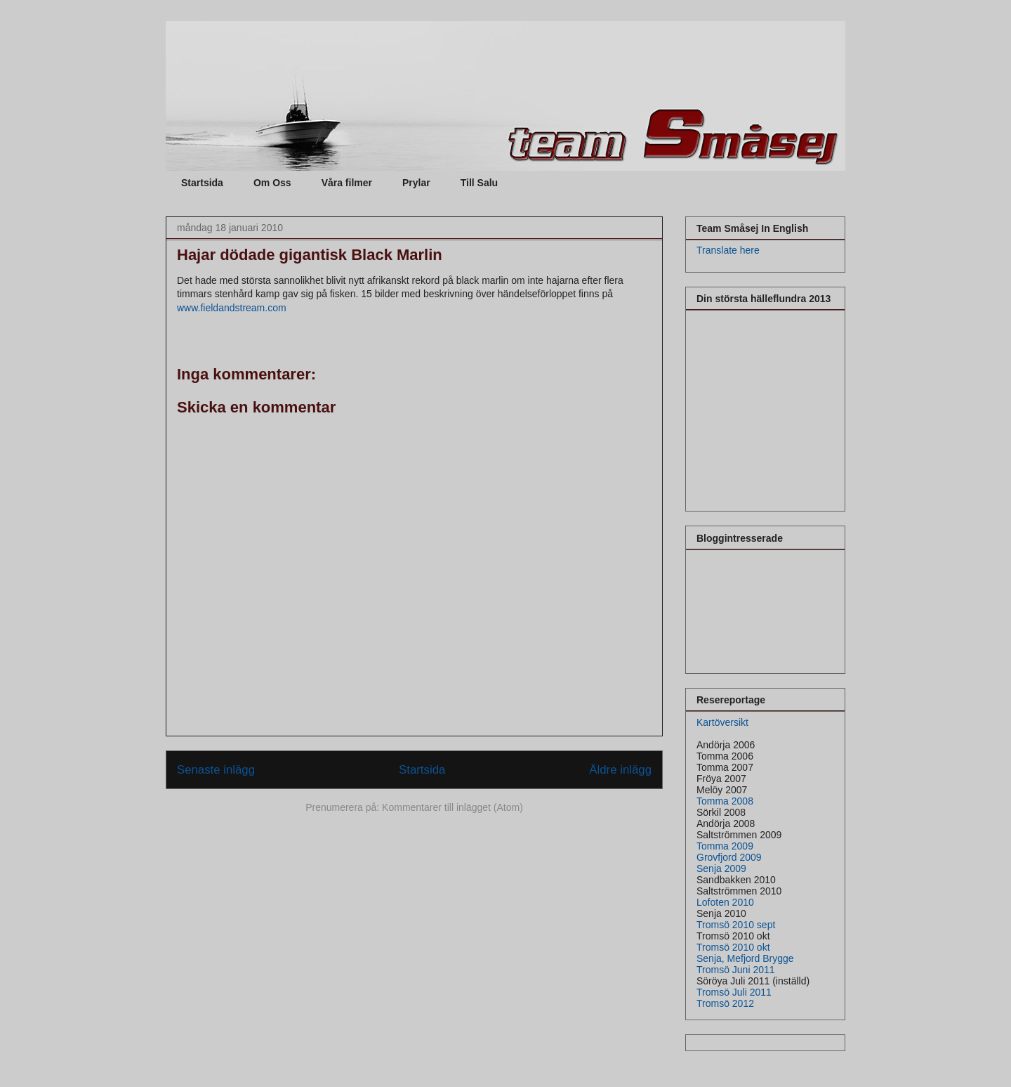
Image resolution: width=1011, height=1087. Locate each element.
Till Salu (479, 182)
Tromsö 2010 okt (733, 947)
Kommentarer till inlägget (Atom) (452, 807)
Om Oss (272, 182)
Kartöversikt (722, 722)
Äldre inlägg (620, 769)
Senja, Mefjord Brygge (745, 958)
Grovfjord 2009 (729, 857)
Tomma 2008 (724, 801)
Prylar (416, 182)
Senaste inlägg (216, 769)
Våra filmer (347, 182)
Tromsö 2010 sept (735, 924)
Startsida (202, 182)
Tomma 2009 (724, 846)
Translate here (728, 250)
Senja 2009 (721, 868)
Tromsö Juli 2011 (734, 992)
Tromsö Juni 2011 (735, 969)
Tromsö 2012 (725, 1003)
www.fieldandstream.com (231, 307)
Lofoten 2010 (725, 902)
